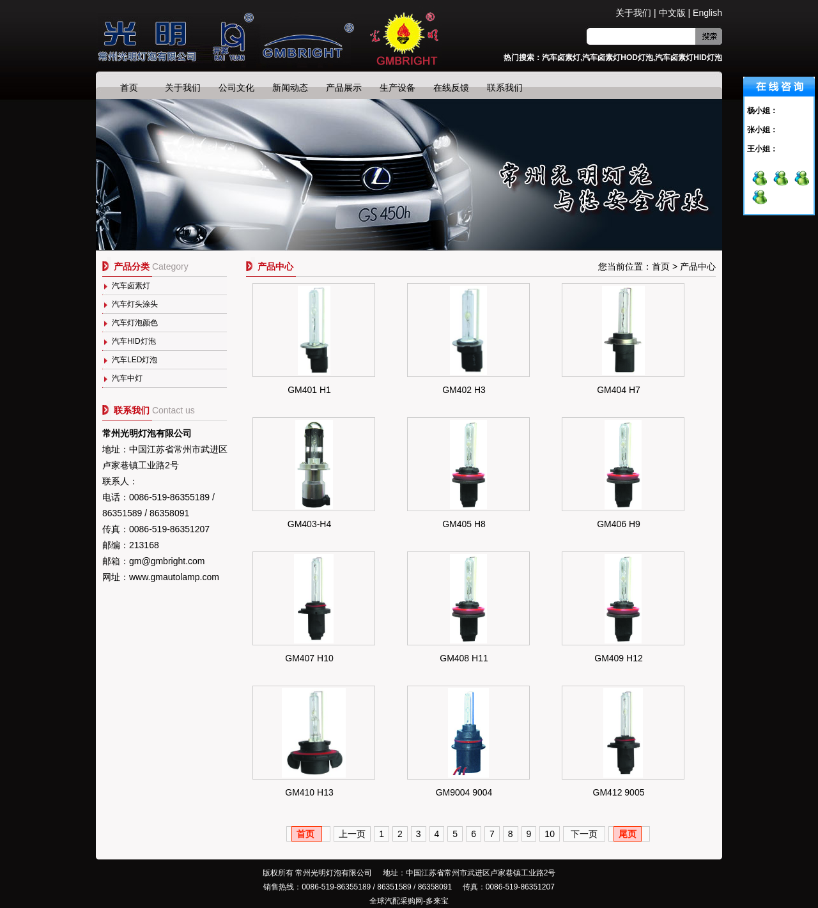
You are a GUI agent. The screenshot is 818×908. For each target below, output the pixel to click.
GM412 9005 (619, 792)
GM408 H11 (464, 658)
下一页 (584, 834)
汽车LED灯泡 (134, 359)
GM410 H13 (309, 792)
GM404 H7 (618, 390)
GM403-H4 (309, 524)
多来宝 (437, 900)
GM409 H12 (618, 658)
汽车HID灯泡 (134, 341)
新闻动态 (290, 87)
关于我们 (633, 13)
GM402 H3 (464, 390)
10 (549, 834)
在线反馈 (451, 87)
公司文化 (236, 87)
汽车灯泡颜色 (135, 322)
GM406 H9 (618, 524)
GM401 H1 (309, 390)
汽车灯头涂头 (135, 304)
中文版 (672, 13)
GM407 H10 (309, 658)
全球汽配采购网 (396, 900)
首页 (129, 87)
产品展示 (344, 87)
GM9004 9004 (464, 792)
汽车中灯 (127, 378)
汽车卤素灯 (131, 285)
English (707, 13)
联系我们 (505, 87)
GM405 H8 (464, 524)
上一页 (352, 834)
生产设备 (397, 87)
